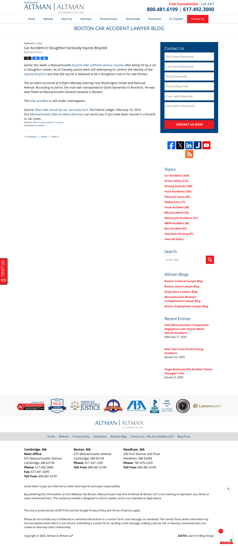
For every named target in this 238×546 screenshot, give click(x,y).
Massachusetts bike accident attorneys (57, 114)
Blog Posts (184, 436)
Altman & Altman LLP (60, 536)
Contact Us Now (189, 124)
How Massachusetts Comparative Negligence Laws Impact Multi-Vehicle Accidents (186, 329)
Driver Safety (176, 181)
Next (55, 136)
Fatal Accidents (177, 191)
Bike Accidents (40, 122)
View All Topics (174, 239)
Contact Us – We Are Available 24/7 (152, 436)
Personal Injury (109, 19)
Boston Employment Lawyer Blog (186, 306)
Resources (154, 19)
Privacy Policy (81, 436)
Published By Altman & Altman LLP (180, 7)
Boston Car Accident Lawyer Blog (54, 7)
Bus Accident (175, 228)
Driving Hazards (178, 186)
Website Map (119, 436)
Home (31, 19)
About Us (66, 19)
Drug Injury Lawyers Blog (181, 292)
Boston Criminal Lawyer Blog (183, 281)
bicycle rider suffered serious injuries (98, 65)
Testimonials (133, 19)
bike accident (39, 101)
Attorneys (86, 19)
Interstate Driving (178, 234)
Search (210, 260)
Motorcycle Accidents (181, 218)
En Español (176, 19)
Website (48, 19)
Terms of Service (122, 510)
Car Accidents (57, 122)
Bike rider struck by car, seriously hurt (61, 110)
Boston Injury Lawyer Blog (181, 286)
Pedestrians (174, 202)
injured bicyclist (35, 74)
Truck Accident (176, 207)
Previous (31, 136)
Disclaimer (100, 436)
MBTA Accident (176, 223)
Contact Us (197, 19)
